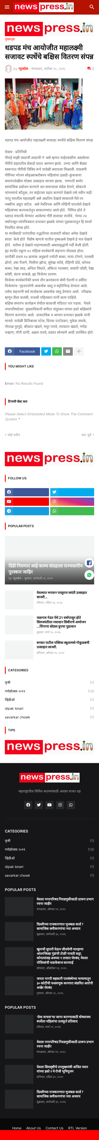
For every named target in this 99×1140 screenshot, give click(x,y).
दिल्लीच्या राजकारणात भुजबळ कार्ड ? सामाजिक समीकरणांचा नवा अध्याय (60, 926)
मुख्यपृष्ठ (10, 39)
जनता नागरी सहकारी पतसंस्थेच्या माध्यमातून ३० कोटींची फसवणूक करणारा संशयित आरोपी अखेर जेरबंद (65, 982)
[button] (6, 7)
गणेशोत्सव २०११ (49, 691)
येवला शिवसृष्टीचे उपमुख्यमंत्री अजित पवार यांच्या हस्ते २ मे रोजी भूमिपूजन (62, 1069)
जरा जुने (86, 435)
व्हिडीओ (49, 699)
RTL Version (77, 1128)
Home (16, 1128)
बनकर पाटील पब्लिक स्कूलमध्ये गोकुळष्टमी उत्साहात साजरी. (63, 645)
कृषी (49, 682)
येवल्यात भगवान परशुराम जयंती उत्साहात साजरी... (62, 595)
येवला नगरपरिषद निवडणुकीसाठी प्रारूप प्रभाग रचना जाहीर (65, 901)
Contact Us (54, 1128)
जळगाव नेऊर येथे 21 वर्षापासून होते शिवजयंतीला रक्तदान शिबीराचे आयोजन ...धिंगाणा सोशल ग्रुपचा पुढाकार (61, 622)
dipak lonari (49, 708)
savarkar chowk (49, 717)
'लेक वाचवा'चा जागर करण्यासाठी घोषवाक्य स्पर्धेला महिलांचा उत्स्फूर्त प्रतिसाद (64, 1019)
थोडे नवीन (14, 435)
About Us (33, 1128)
